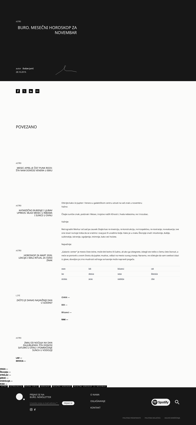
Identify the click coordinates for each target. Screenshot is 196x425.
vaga (120, 274)
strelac (64, 279)
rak (152, 268)
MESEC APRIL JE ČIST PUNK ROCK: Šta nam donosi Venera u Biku (34, 169)
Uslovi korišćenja (172, 418)
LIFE (18, 295)
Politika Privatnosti (132, 418)
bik (90, 268)
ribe (152, 279)
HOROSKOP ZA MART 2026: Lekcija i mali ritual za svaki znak (35, 258)
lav (63, 274)
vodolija (121, 279)
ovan (64, 268)
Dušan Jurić (28, 68)
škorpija (154, 274)
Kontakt (95, 407)
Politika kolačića (152, 418)
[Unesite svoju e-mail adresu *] (44, 403)
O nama (95, 394)
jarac (91, 279)
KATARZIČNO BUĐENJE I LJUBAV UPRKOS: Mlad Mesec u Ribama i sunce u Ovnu (34, 213)
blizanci (121, 268)
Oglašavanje (97, 401)
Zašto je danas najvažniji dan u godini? (34, 301)
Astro (18, 21)
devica (91, 274)
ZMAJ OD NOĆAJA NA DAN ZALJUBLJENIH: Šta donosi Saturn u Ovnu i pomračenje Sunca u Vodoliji (35, 346)
